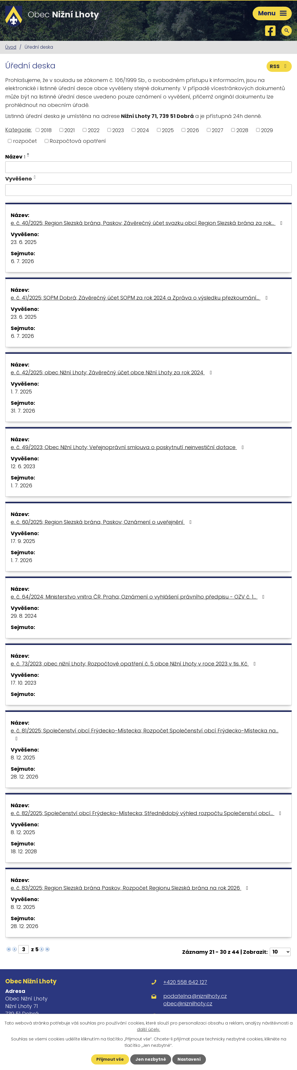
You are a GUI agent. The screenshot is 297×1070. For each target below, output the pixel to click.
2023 (118, 130)
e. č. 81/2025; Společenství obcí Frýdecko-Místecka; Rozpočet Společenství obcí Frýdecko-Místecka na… (144, 734)
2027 (217, 130)
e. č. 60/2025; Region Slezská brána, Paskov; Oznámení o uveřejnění (102, 522)
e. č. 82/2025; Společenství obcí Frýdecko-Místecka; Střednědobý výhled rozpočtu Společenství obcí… (147, 813)
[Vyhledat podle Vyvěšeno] (148, 190)
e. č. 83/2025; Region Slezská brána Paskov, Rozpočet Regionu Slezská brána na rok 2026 (131, 888)
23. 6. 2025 (24, 242)
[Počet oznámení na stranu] (280, 952)
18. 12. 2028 (24, 851)
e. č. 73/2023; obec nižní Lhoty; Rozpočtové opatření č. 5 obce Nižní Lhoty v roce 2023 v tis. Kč (134, 663)
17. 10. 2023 (23, 682)
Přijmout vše (110, 1059)
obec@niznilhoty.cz (187, 1003)
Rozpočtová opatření (78, 141)
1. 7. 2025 (21, 391)
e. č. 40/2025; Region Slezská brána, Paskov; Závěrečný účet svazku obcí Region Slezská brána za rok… (148, 223)
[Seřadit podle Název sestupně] (28, 156)
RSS (279, 66)
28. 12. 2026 (24, 776)
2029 (267, 130)
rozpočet (25, 141)
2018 (46, 130)
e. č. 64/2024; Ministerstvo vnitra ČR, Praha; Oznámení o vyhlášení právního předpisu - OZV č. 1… (139, 596)
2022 (93, 130)
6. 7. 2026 (22, 261)
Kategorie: (18, 129)
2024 (143, 130)
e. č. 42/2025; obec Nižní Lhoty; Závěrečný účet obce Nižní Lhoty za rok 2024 (112, 372)
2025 (168, 130)
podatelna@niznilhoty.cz (195, 996)
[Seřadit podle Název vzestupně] (28, 154)
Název (15, 156)
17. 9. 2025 (23, 541)
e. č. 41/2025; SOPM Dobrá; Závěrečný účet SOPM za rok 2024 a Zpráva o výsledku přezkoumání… (140, 297)
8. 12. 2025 (23, 757)
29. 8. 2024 (24, 615)
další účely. (148, 1029)
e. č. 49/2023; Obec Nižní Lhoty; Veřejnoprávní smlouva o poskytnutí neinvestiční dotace (128, 447)
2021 (69, 130)
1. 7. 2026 (21, 485)
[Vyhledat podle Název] (148, 167)
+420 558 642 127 (185, 982)
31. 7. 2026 (23, 410)
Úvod (10, 47)
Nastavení (189, 1059)
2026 (193, 130)
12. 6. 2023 (23, 466)
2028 (242, 130)
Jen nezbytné (150, 1059)
